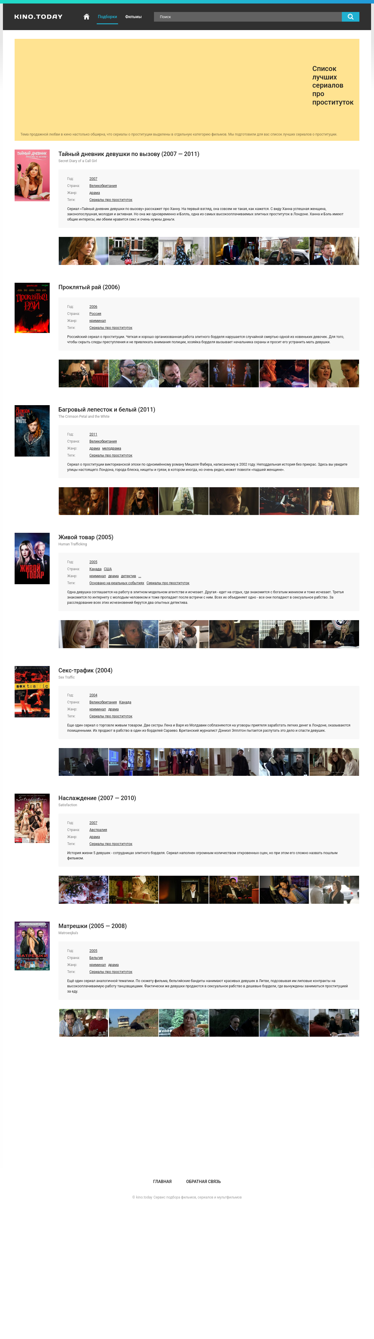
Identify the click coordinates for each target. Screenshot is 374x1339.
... (139, 576)
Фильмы (133, 16)
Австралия (98, 830)
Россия (95, 314)
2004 (93, 695)
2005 (93, 562)
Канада (95, 569)
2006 (93, 307)
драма (94, 193)
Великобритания (103, 186)
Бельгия (96, 958)
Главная (86, 16)
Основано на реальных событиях (116, 583)
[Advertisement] (166, 85)
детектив (128, 576)
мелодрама (111, 448)
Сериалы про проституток (110, 200)
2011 (93, 434)
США (108, 569)
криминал (97, 321)
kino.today (144, 1197)
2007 (93, 179)
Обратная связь (203, 1181)
